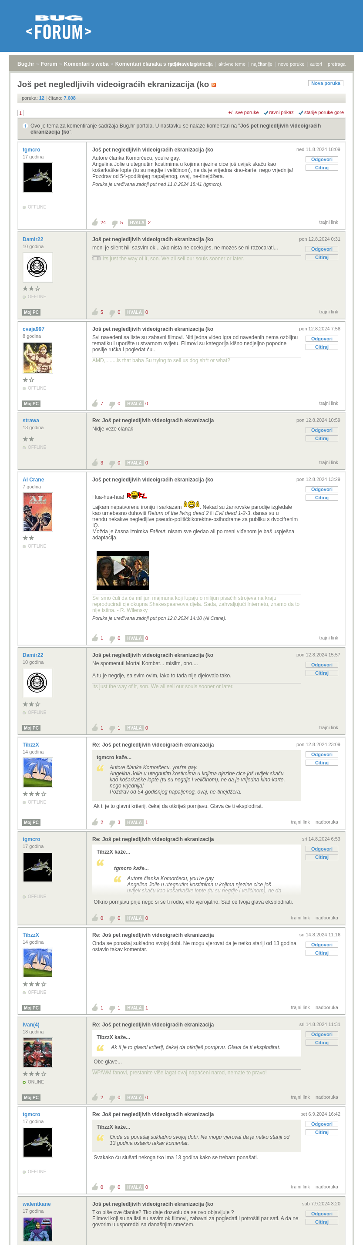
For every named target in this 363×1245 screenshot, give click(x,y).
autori (316, 64)
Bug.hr (25, 64)
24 (103, 222)
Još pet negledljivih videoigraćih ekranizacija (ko (152, 150)
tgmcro (32, 150)
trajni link (328, 222)
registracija (201, 64)
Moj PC (31, 312)
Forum (49, 64)
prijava (177, 64)
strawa (31, 420)
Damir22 (34, 239)
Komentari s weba (86, 64)
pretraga (337, 64)
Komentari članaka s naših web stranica (164, 64)
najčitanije (261, 64)
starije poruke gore (324, 112)
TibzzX (31, 745)
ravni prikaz (281, 112)
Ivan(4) (32, 1025)
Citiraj (322, 167)
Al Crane (34, 480)
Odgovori (322, 159)
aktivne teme (231, 64)
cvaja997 (34, 329)
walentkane (37, 1204)
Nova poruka (325, 83)
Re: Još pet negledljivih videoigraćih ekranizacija (153, 420)
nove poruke (291, 64)
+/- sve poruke (244, 112)
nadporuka (327, 821)
